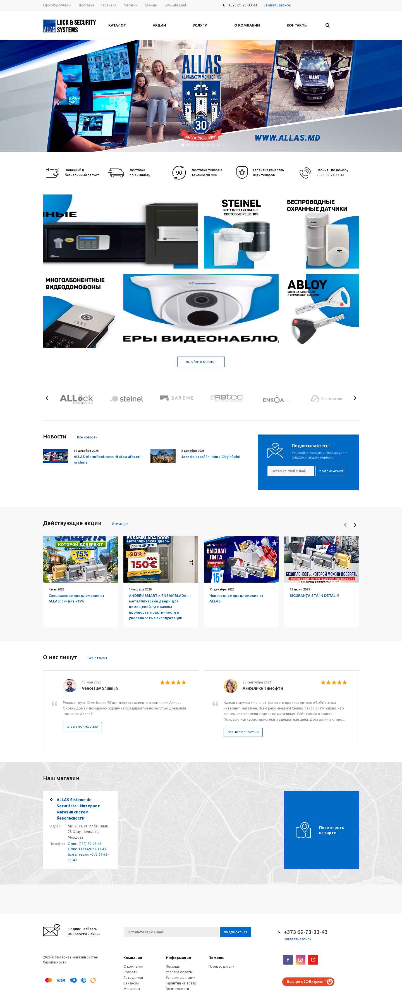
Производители (221, 966)
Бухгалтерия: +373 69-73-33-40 (88, 857)
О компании (133, 966)
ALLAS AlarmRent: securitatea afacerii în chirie (108, 459)
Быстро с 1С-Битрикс (305, 982)
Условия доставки (180, 977)
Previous (47, 398)
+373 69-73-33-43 (242, 5)
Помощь (216, 958)
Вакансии (131, 983)
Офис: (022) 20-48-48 (84, 844)
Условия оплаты (179, 972)
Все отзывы (97, 658)
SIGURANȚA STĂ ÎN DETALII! (314, 595)
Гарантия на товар (181, 983)
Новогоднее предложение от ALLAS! (236, 598)
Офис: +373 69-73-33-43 (87, 849)
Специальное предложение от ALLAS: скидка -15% (77, 598)
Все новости (87, 437)
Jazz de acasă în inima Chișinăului (210, 457)
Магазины (131, 989)
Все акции (120, 524)
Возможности (177, 989)
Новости (130, 972)
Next (355, 398)
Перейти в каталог (201, 361)
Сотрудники (133, 977)
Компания (132, 958)
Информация (178, 958)
